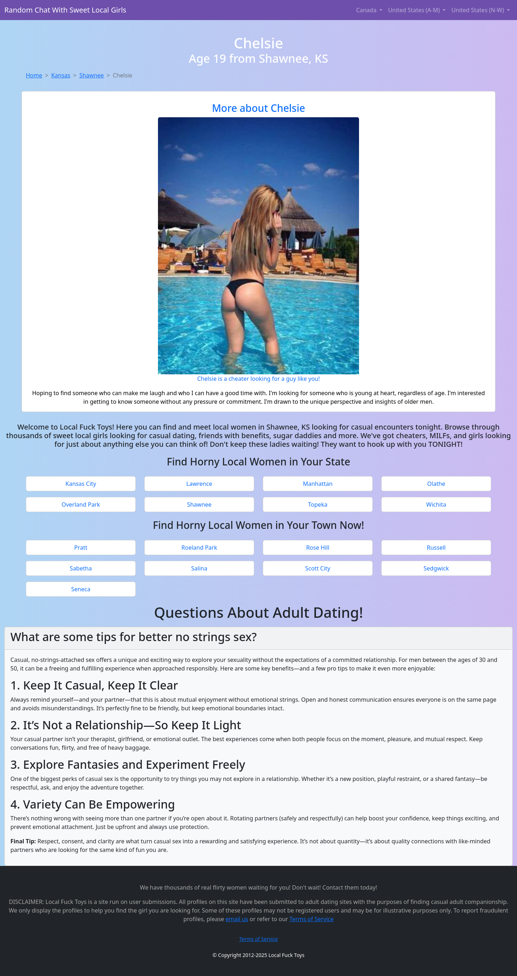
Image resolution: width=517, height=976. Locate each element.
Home (34, 75)
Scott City (317, 568)
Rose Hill (318, 547)
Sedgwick (436, 568)
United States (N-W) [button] (478, 10)
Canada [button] (367, 10)
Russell (436, 547)
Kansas (60, 75)
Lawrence (199, 484)
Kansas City (80, 484)
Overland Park (80, 504)
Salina (199, 568)
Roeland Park (199, 547)
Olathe (436, 484)
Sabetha (81, 568)
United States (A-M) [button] (414, 10)
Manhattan (318, 484)
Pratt (81, 547)
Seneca (80, 589)
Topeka (317, 504)
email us (236, 919)
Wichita (436, 504)
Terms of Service (311, 919)
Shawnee (91, 75)
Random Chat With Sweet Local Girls (65, 10)
